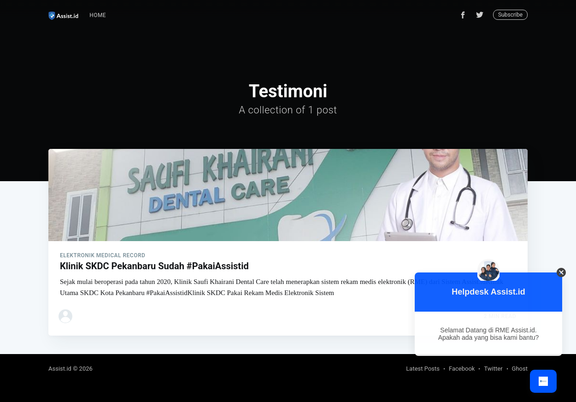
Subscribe (510, 15)
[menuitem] (98, 15)
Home (97, 15)
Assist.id (59, 368)
